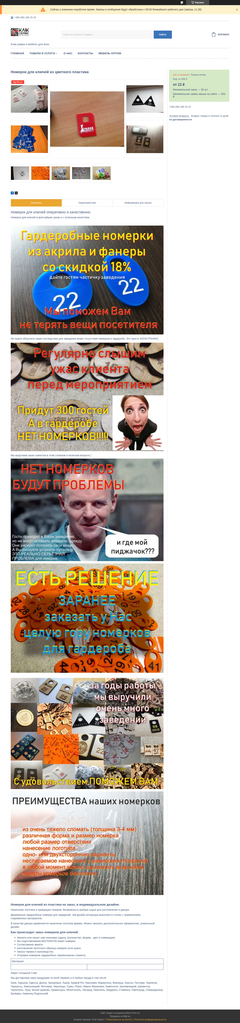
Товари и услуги (42, 53)
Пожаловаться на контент (119, 1019)
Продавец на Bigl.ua (120, 1016)
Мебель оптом (110, 53)
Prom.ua (135, 1013)
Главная (17, 53)
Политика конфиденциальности (150, 1019)
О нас (68, 53)
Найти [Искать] (162, 34)
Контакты (85, 53)
